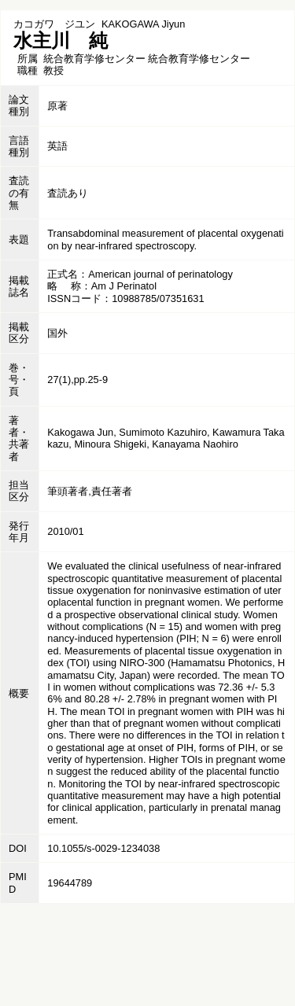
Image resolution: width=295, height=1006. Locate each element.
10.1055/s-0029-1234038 (103, 848)
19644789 (69, 883)
